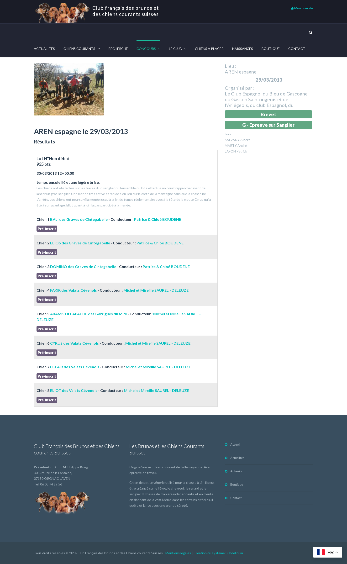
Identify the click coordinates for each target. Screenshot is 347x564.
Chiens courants (79, 49)
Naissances (242, 49)
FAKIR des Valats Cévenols (73, 290)
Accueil (235, 444)
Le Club (175, 49)
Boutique (271, 49)
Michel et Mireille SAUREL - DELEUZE (156, 290)
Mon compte (302, 8)
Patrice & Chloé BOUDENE (157, 219)
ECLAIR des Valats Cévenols (74, 366)
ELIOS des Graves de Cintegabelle (80, 243)
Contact (296, 49)
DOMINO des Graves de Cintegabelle (83, 266)
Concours (146, 49)
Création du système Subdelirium (218, 553)
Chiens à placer (209, 49)
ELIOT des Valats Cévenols (73, 390)
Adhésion (236, 471)
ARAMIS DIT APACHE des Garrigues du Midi (88, 313)
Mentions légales (178, 553)
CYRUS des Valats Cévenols (74, 343)
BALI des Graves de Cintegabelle (79, 219)
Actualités (44, 49)
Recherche (118, 49)
